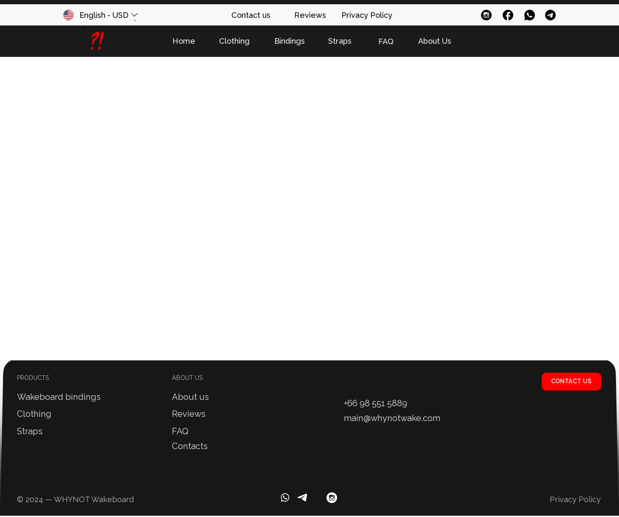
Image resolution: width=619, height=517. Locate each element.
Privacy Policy (575, 499)
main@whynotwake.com (392, 418)
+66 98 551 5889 (375, 403)
